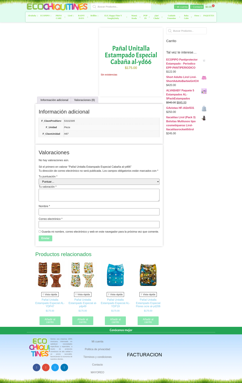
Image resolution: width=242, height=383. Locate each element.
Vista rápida (50, 294)
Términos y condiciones (97, 356)
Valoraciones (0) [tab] (84, 100)
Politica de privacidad (97, 349)
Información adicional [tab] (54, 100)
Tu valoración (47, 186)
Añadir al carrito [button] (50, 320)
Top (234, 375)
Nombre (44, 206)
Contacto (97, 364)
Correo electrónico (50, 219)
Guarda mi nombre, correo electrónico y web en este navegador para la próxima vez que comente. (100, 231)
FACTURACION (144, 354)
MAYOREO (97, 372)
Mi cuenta (97, 341)
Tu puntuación (48, 176)
